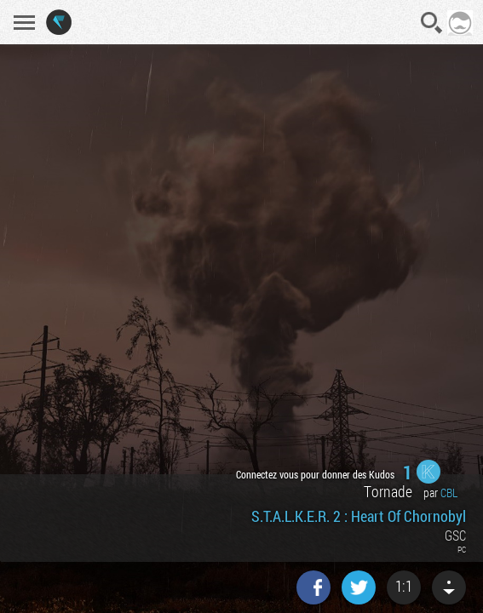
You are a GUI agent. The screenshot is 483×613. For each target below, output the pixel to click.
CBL (448, 492)
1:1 (403, 586)
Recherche (432, 23)
